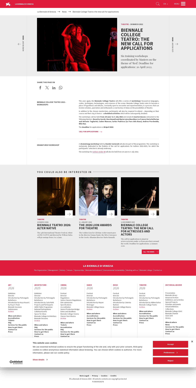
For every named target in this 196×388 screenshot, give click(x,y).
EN (164, 4)
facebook (148, 356)
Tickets (11, 320)
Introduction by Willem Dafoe (150, 302)
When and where (15, 316)
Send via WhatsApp (60, 87)
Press (10, 332)
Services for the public (17, 325)
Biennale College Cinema (69, 314)
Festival (63, 293)
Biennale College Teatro (148, 305)
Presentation (170, 293)
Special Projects (171, 302)
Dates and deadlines (68, 311)
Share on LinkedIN (54, 87)
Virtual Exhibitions (171, 306)
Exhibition (11, 293)
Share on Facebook (40, 87)
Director (11, 295)
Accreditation (14, 318)
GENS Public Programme (43, 307)
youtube (159, 356)
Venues (70, 270)
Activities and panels (173, 304)
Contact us (158, 270)
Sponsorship (79, 270)
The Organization (40, 270)
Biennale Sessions (15, 307)
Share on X (47, 87)
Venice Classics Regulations (70, 300)
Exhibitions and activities (174, 300)
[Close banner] (192, 362)
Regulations (64, 298)
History (62, 270)
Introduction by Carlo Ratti (44, 302)
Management (53, 270)
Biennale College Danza (95, 307)
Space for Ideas (40, 314)
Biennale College (146, 270)
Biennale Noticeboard (94, 270)
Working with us (132, 270)
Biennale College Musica (122, 307)
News (167, 325)
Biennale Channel (171, 313)
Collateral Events (40, 311)
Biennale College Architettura (45, 316)
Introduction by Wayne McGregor (95, 303)
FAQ (9, 323)
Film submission (66, 302)
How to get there (15, 327)
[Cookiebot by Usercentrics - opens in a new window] (16, 383)
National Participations (42, 309)
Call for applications (88, 131)
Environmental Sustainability (114, 270)
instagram (164, 356)
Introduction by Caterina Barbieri (122, 303)
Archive (11, 311)
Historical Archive (171, 297)
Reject (170, 381)
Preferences (171, 373)
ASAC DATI (169, 316)
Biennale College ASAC (173, 311)
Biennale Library (171, 295)
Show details (38, 380)
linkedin (170, 356)
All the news (148, 252)
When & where (171, 322)
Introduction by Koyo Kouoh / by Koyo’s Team (19, 303)
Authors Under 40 (98, 152)
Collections (169, 309)
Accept (170, 365)
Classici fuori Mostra (68, 316)
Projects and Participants (43, 305)
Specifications (65, 305)
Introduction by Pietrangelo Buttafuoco (18, 299)
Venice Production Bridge (70, 309)
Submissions (13, 309)
